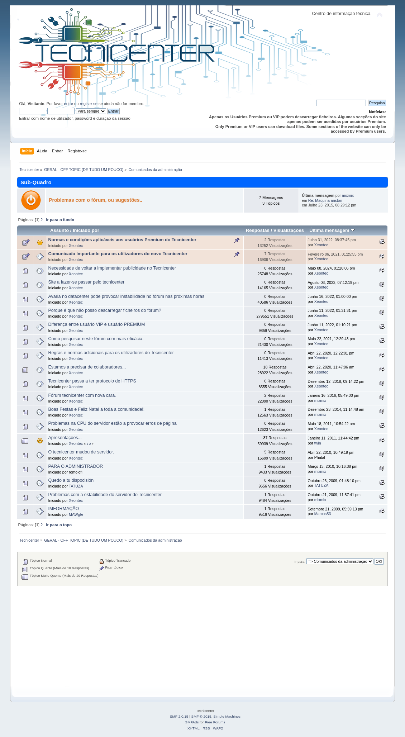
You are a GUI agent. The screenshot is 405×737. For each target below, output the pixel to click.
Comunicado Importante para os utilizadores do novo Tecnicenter (117, 253)
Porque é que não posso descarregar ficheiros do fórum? (104, 310)
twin (317, 443)
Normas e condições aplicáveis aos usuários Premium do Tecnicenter (122, 239)
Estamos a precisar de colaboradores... (87, 367)
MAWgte (76, 514)
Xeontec (76, 245)
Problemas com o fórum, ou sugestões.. (95, 200)
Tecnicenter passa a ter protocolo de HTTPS (92, 381)
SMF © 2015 (201, 716)
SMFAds (192, 722)
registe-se (88, 103)
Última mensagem (332, 230)
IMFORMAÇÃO (63, 508)
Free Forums (215, 722)
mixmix (348, 195)
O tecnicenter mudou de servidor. (81, 452)
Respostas (258, 230)
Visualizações (288, 230)
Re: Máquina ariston (325, 200)
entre (68, 103)
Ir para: (300, 562)
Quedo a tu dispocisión (71, 480)
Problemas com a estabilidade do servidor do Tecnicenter (105, 494)
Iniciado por (86, 230)
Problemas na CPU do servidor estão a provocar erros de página (112, 423)
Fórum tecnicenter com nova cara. (82, 395)
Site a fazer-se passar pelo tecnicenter (86, 282)
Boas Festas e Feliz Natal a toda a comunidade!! (96, 409)
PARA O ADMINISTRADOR (75, 466)
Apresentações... (65, 437)
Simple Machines (226, 716)
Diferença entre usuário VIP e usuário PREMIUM (96, 324)
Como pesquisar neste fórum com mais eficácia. (95, 338)
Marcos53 (322, 514)
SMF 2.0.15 (179, 716)
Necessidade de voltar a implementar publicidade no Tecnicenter (112, 268)
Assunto (59, 230)
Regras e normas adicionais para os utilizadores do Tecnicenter (110, 352)
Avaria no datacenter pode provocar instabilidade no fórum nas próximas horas (126, 296)
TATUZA (76, 486)
